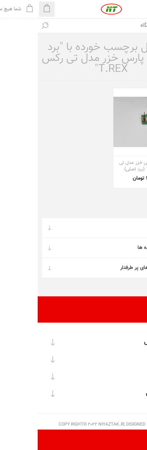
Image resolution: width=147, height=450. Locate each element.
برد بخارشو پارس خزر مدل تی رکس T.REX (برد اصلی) (109, 166)
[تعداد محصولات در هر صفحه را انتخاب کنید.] (137, 440)
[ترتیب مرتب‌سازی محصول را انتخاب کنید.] (117, 440)
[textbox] (81, 25)
